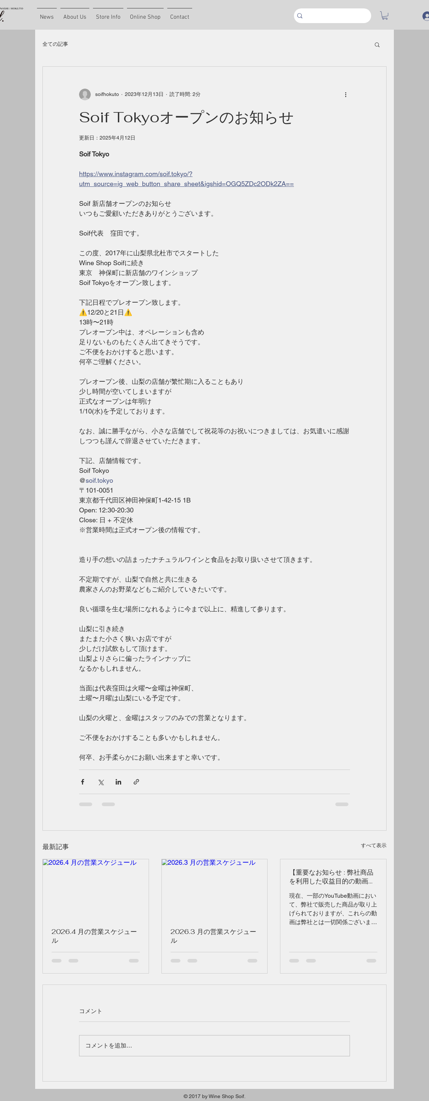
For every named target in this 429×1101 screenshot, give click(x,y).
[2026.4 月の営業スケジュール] (96, 889)
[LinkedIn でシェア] (118, 781)
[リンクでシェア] (136, 781)
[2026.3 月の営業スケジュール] (215, 889)
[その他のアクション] (345, 94)
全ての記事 (55, 44)
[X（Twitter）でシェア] (100, 781)
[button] (385, 15)
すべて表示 (374, 845)
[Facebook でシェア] (82, 781)
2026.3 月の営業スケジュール (213, 936)
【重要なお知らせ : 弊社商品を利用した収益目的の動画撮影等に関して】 (332, 877)
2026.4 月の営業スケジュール (94, 936)
